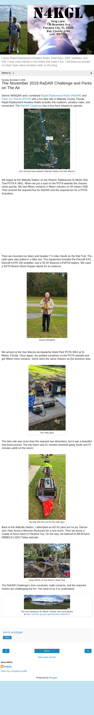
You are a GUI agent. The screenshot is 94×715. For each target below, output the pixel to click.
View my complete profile (14, 671)
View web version (47, 657)
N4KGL (8, 666)
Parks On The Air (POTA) (16, 99)
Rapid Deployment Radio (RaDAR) (61, 95)
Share (7, 637)
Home (47, 651)
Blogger (53, 677)
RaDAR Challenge (31, 105)
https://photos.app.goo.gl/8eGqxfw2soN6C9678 (48, 614)
